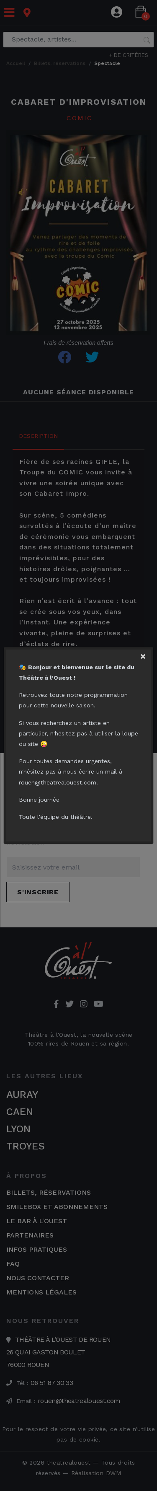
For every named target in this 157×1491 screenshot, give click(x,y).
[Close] (146, 653)
